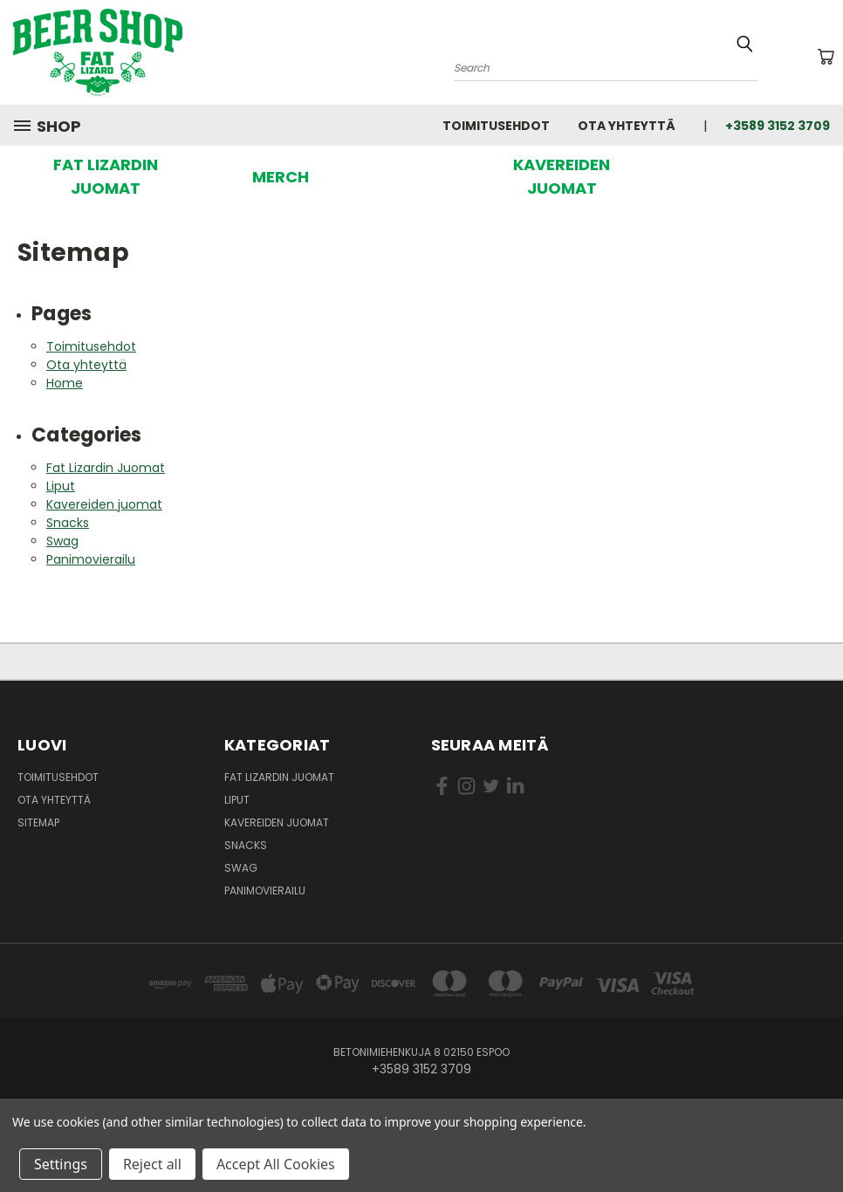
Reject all (152, 1164)
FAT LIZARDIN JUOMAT (105, 176)
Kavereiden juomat (104, 504)
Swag (62, 541)
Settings (60, 1164)
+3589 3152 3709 (777, 125)
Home (64, 383)
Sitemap (38, 822)
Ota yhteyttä (626, 125)
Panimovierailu (90, 559)
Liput (60, 486)
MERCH (280, 177)
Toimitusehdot (496, 125)
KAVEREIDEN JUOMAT (561, 176)
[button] (106, 176)
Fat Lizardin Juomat (105, 467)
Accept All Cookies (275, 1164)
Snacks (67, 522)
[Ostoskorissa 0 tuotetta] (825, 56)
